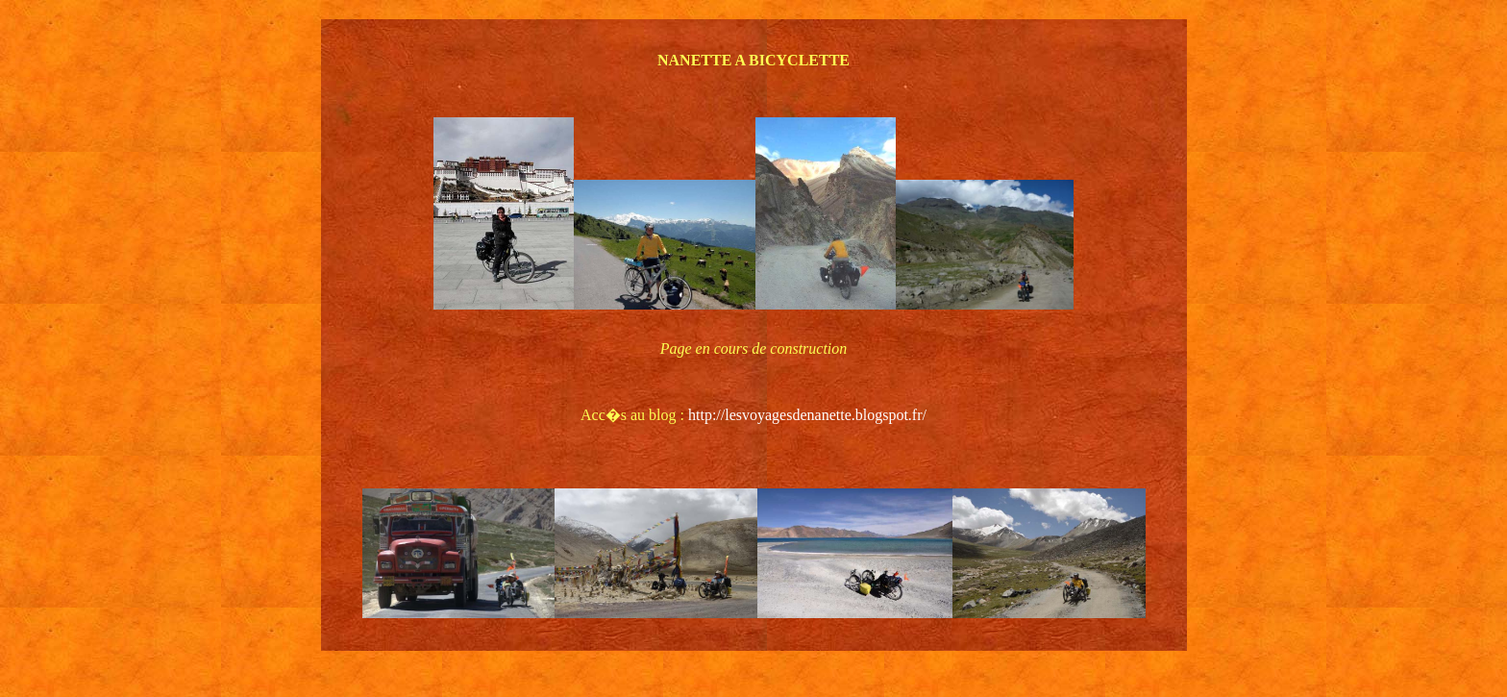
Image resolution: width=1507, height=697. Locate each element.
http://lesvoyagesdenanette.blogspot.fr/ (807, 415)
